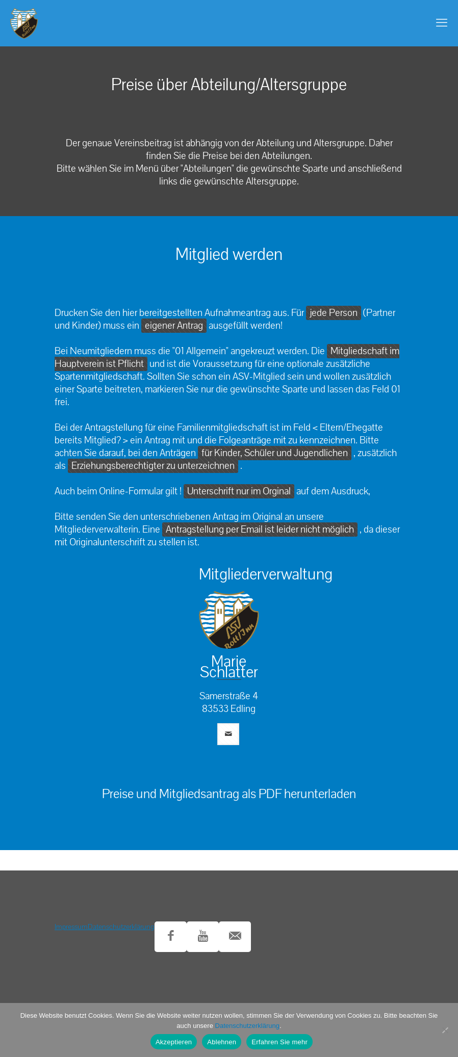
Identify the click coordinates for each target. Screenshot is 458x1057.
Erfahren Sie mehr (279, 1042)
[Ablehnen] (445, 1030)
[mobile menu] (441, 23)
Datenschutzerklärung (121, 927)
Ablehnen (221, 1042)
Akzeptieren (174, 1042)
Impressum (71, 927)
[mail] (228, 734)
